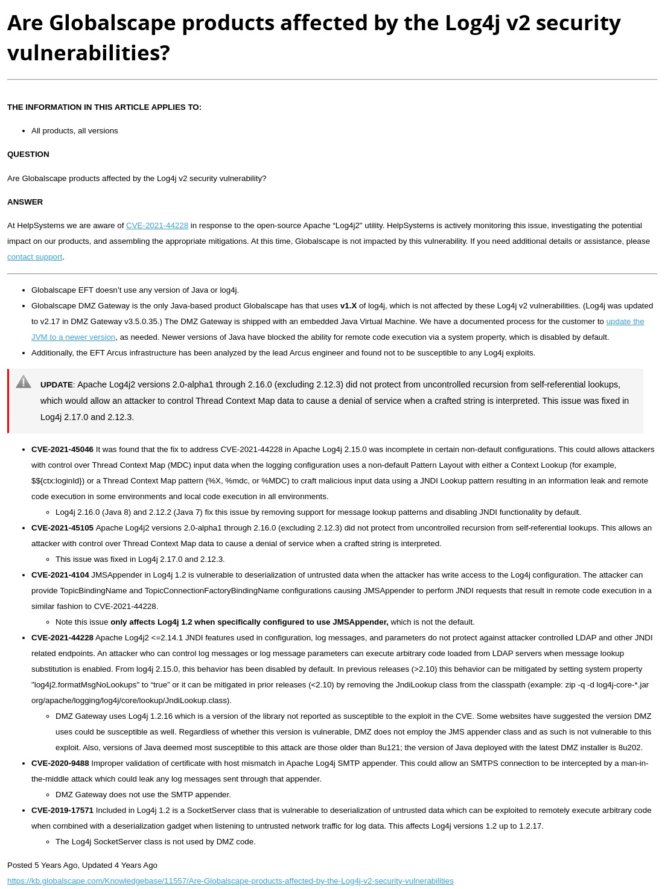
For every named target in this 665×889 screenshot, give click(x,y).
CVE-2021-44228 (157, 225)
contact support (34, 256)
